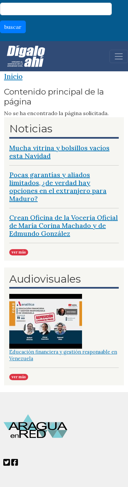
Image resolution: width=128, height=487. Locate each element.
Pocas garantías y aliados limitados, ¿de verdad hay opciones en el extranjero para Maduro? (58, 187)
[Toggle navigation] (118, 56)
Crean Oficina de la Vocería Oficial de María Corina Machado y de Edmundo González (63, 225)
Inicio (13, 76)
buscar (12, 27)
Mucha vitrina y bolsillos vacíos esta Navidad (59, 152)
